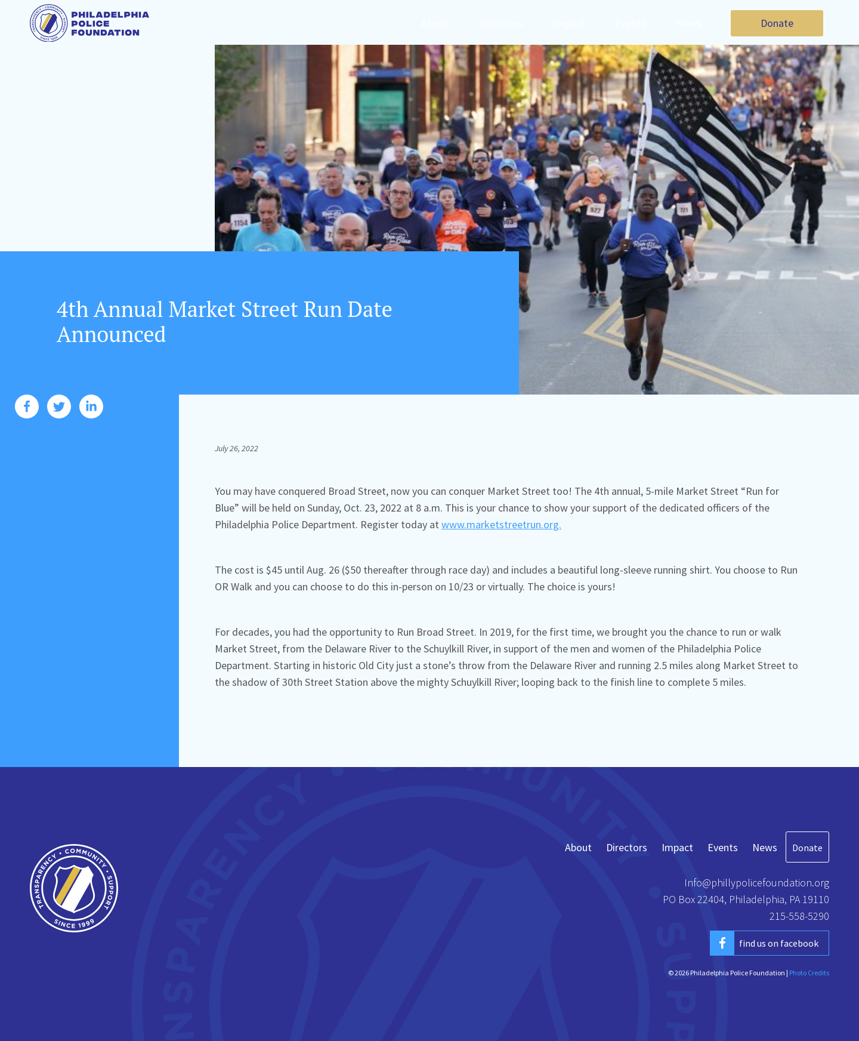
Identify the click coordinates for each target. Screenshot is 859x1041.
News (689, 23)
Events (630, 23)
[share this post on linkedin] (91, 410)
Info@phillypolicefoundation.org (756, 882)
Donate (777, 23)
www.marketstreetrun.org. (501, 524)
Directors (500, 23)
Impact (568, 23)
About (434, 23)
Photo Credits (809, 972)
